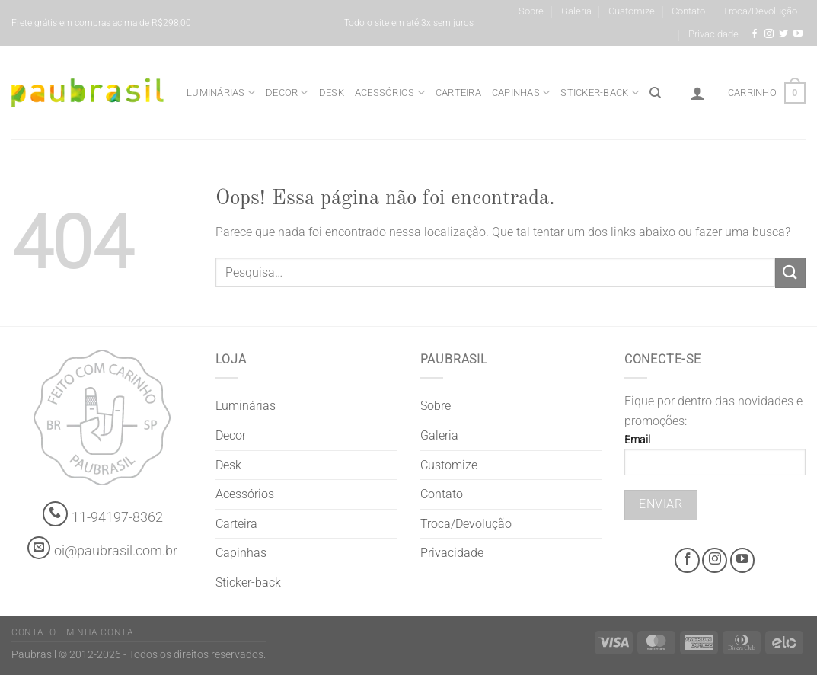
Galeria (576, 11)
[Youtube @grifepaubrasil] (798, 34)
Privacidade (713, 34)
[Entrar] (697, 93)
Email (715, 459)
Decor (287, 92)
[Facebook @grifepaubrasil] (754, 34)
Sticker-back (599, 92)
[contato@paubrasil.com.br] (38, 547)
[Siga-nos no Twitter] (783, 34)
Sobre (531, 11)
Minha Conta (100, 632)
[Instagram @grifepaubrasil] (769, 34)
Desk (331, 92)
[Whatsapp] (55, 513)
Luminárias (221, 92)
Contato (688, 11)
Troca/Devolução (760, 11)
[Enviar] (790, 272)
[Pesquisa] (655, 92)
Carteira (458, 92)
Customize (631, 11)
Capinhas (521, 92)
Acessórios (390, 92)
